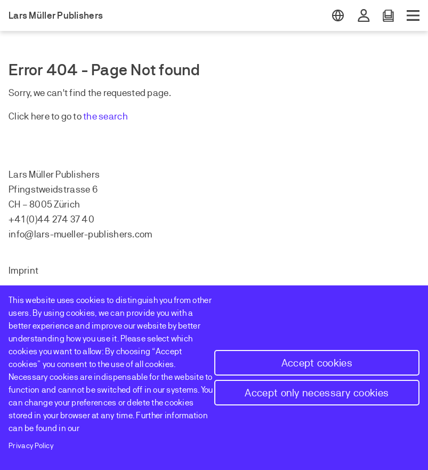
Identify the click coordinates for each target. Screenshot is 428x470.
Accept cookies (316, 363)
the (91, 116)
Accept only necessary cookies (317, 393)
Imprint (23, 270)
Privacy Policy (31, 446)
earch (115, 116)
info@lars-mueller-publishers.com (80, 234)
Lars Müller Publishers (56, 15)
